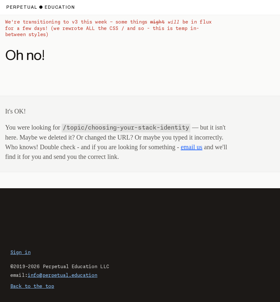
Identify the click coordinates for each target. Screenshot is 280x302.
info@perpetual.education (62, 275)
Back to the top (32, 286)
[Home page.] (41, 7)
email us (191, 147)
